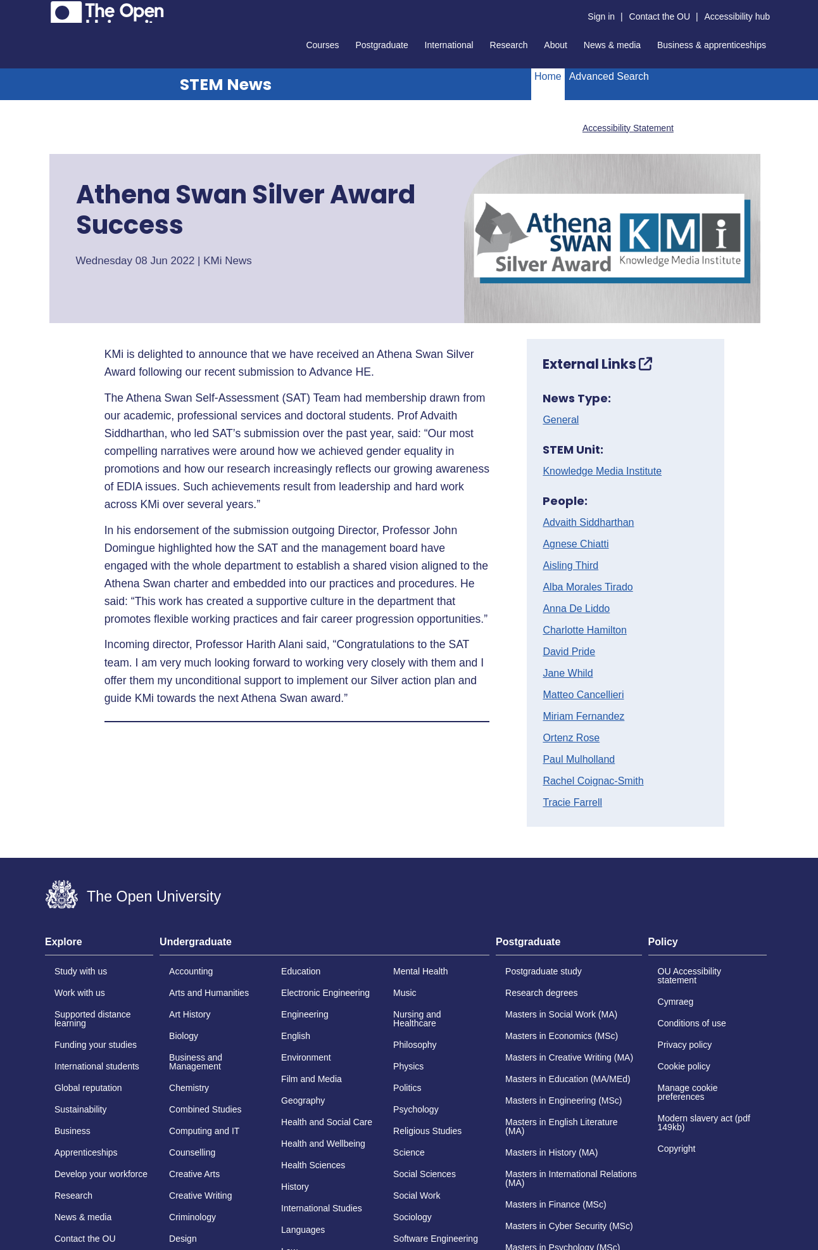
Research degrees (541, 993)
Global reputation (88, 1088)
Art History (189, 1014)
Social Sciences (424, 1174)
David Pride (569, 652)
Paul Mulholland (579, 760)
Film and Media (311, 1079)
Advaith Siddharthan (588, 523)
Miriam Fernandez (583, 716)
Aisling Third (570, 566)
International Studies (321, 1208)
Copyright (677, 1149)
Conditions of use (692, 1023)
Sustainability (80, 1109)
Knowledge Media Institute (602, 471)
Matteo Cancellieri (583, 695)
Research (509, 45)
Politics (407, 1088)
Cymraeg (676, 1002)
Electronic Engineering (325, 993)
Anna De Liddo (576, 609)
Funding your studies (95, 1045)
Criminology (192, 1217)
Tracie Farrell (572, 803)
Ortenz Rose (571, 738)
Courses (322, 45)
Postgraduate (381, 45)
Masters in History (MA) (551, 1152)
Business (72, 1131)
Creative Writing (200, 1195)
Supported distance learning (92, 1018)
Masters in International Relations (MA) (571, 1178)
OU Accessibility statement (689, 975)
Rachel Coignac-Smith (593, 781)
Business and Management (195, 1061)
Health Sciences (313, 1165)
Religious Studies (427, 1131)
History (295, 1187)
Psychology (416, 1109)
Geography (303, 1100)
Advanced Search (609, 76)
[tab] (99, 945)
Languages (303, 1230)
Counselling (192, 1152)
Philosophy (415, 1045)
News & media (612, 45)
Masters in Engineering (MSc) (563, 1100)
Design (183, 1239)
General (561, 420)
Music (405, 993)
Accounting (191, 971)
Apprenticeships (86, 1152)
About (555, 45)
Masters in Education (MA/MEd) (568, 1079)
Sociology (412, 1217)
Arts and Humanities (209, 993)
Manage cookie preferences (688, 1092)
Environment (306, 1057)
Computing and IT (204, 1131)
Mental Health (420, 971)
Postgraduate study (543, 971)
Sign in (601, 16)
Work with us (79, 993)
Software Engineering (435, 1239)
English (295, 1036)
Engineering (305, 1014)
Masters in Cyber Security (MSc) (568, 1226)
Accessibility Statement (628, 128)
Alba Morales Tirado (587, 587)
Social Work (416, 1195)
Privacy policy (685, 1045)
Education (300, 971)
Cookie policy (684, 1066)
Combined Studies (205, 1109)
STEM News (226, 84)
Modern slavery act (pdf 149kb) (704, 1122)
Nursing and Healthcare (417, 1018)
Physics (408, 1066)
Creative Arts (194, 1174)
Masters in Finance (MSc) (555, 1204)
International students (96, 1066)
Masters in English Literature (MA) (561, 1126)
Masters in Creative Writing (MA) (569, 1057)
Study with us (80, 971)
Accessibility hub (738, 16)
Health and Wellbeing (323, 1143)
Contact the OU (660, 16)
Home (548, 76)
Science (409, 1152)
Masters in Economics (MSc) (561, 1036)
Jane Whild (568, 673)
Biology (183, 1036)
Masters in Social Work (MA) (561, 1014)
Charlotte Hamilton (585, 630)
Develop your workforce (101, 1174)
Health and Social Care (326, 1122)
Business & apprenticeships (711, 45)
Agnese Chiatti (575, 544)
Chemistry (189, 1088)
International (449, 45)
